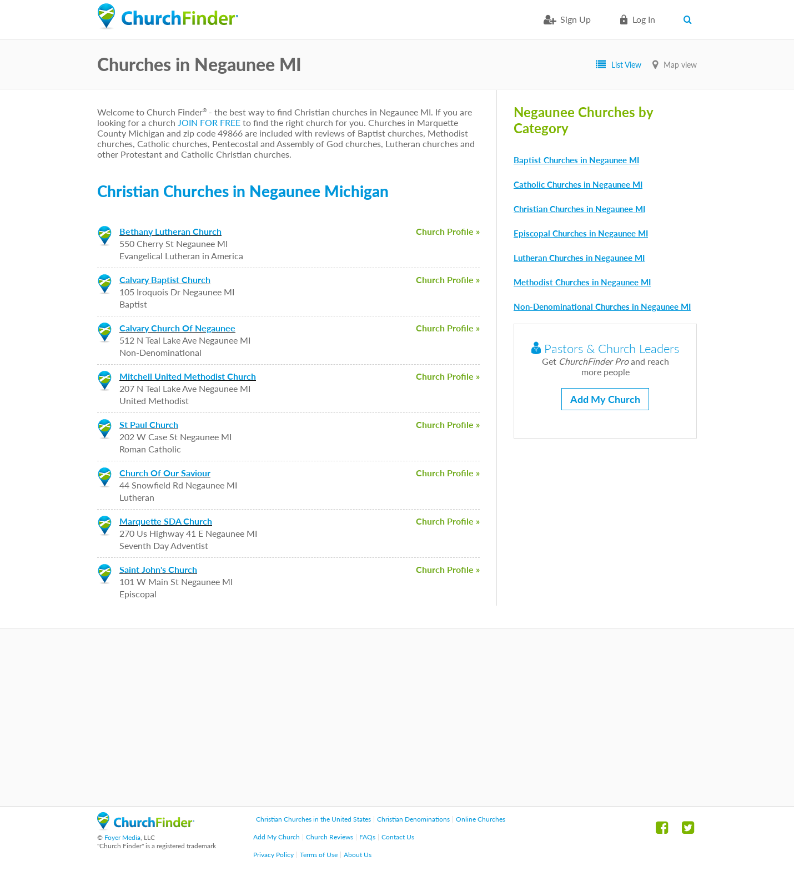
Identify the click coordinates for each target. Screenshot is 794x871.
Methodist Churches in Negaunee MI (582, 282)
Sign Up (575, 19)
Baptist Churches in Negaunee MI (576, 160)
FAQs (367, 837)
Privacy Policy (273, 854)
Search (690, 19)
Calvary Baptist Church (164, 279)
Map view (680, 64)
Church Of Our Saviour (164, 472)
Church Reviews (329, 837)
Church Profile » (448, 231)
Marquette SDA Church (165, 521)
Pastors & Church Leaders (605, 348)
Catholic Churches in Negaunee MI (578, 184)
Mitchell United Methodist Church (187, 376)
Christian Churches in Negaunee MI (579, 209)
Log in (643, 19)
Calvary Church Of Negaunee (177, 328)
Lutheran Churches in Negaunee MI (579, 258)
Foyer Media (122, 837)
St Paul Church (148, 424)
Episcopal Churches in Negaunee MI (581, 233)
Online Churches (480, 819)
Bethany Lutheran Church (170, 231)
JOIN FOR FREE (209, 122)
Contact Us (397, 837)
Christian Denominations (413, 819)
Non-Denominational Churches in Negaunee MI (602, 306)
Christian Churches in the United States (313, 819)
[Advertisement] (397, 717)
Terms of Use (319, 854)
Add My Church (605, 399)
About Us (357, 854)
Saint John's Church (158, 569)
